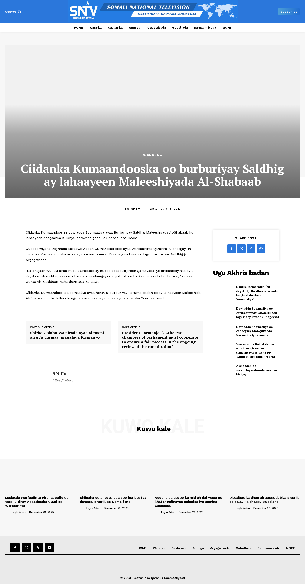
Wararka (152, 155)
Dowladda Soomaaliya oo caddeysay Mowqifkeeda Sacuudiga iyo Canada (254, 331)
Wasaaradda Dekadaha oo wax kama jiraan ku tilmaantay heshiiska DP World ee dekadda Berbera (255, 350)
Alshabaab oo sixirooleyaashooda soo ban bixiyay (256, 370)
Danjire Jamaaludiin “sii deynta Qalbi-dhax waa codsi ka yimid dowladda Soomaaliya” (257, 293)
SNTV (135, 209)
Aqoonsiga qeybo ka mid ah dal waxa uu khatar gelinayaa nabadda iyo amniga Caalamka (188, 502)
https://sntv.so (63, 380)
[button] (14, 11)
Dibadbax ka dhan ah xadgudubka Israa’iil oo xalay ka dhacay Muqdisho (264, 500)
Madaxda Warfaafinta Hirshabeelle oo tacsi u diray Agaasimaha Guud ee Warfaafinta (37, 502)
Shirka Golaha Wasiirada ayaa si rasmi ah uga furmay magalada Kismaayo (67, 335)
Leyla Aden (18, 512)
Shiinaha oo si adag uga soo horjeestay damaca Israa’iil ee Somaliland (113, 500)
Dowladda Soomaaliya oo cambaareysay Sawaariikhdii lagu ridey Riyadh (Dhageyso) (257, 312)
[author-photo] (8, 512)
